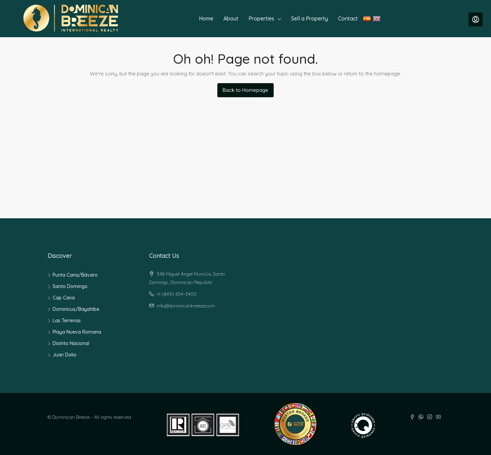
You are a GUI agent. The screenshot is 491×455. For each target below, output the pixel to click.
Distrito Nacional (71, 343)
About (230, 18)
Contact (348, 18)
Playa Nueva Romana (77, 332)
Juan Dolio (64, 355)
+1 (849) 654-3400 (177, 294)
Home (206, 18)
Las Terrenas (67, 321)
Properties (261, 18)
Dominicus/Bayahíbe (76, 309)
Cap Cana (64, 298)
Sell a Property (309, 18)
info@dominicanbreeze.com (186, 306)
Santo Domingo (70, 286)
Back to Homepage (245, 90)
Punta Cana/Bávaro (75, 275)
